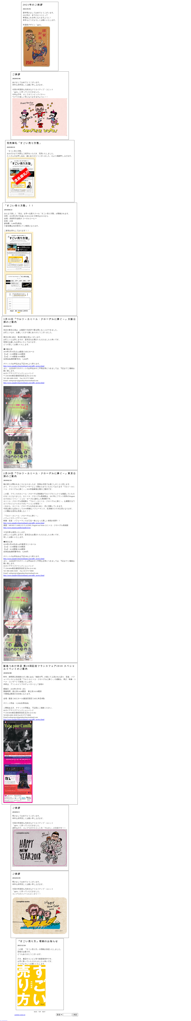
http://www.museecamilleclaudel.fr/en (17, 528)
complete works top (19, 1015)
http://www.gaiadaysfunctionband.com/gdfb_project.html (23, 366)
